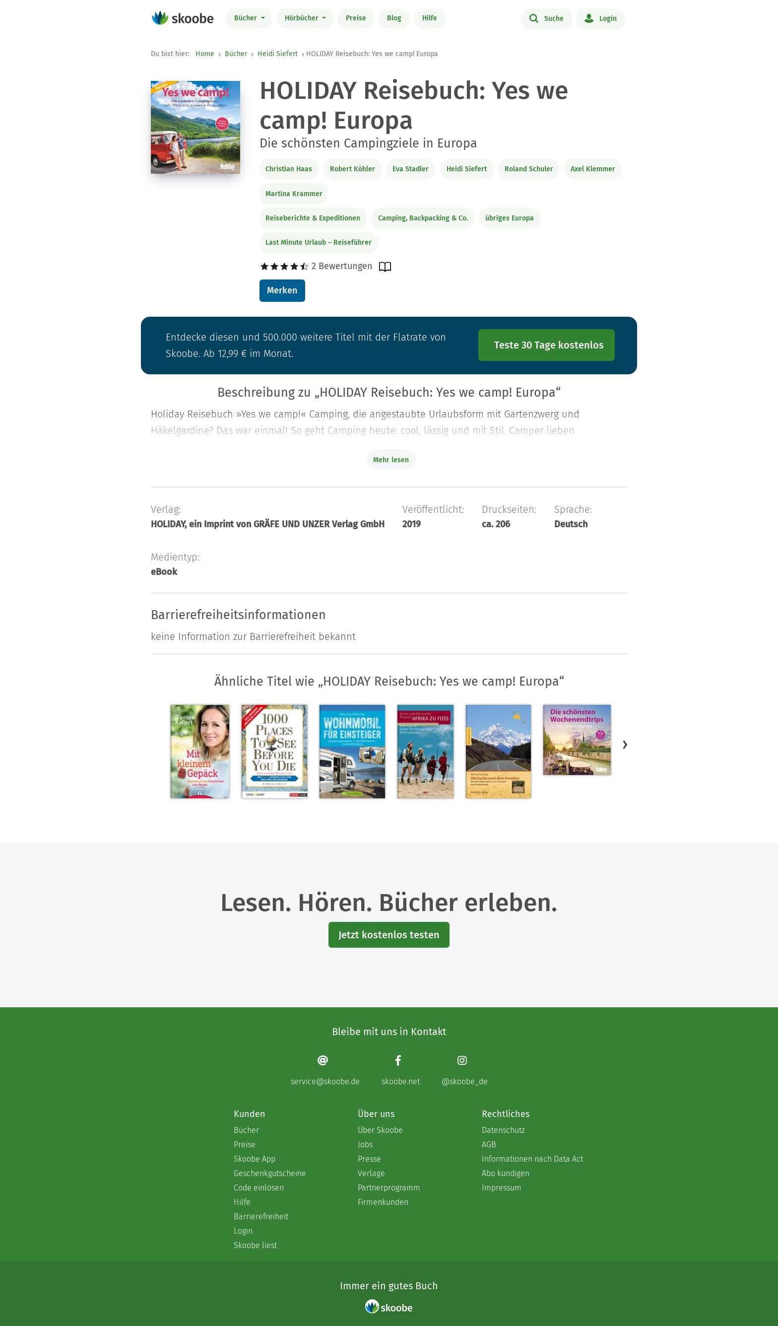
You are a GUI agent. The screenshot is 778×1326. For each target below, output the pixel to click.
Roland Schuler (529, 169)
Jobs (365, 1144)
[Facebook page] (401, 1070)
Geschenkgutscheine (270, 1173)
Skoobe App (254, 1159)
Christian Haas (288, 169)
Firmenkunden (383, 1202)
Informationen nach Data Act (532, 1159)
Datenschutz (503, 1130)
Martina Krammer (294, 194)
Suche (546, 18)
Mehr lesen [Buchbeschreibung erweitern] (391, 460)
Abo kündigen (505, 1173)
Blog (394, 18)
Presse (369, 1159)
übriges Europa (509, 218)
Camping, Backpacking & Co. (423, 218)
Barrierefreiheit (261, 1216)
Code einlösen (259, 1187)
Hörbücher (303, 18)
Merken (282, 290)
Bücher (246, 18)
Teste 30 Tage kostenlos (549, 345)
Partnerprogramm (389, 1187)
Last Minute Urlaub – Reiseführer (318, 242)
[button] (625, 745)
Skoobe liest (255, 1245)
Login (600, 18)
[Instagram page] (465, 1070)
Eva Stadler (410, 169)
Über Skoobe (380, 1130)
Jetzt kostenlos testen (389, 935)
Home (204, 54)
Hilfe (429, 18)
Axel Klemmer (593, 169)
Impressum (501, 1187)
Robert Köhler (352, 169)
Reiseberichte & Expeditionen (312, 218)
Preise (356, 18)
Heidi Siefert (278, 54)
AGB (489, 1144)
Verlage (371, 1173)
